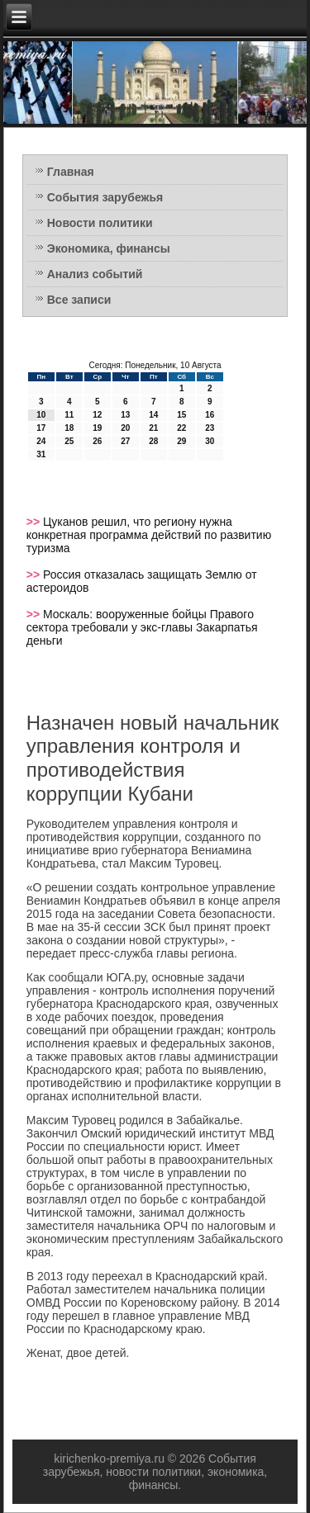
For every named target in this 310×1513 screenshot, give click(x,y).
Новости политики (100, 222)
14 (153, 414)
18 (69, 428)
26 (97, 441)
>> (34, 521)
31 (40, 454)
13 (125, 414)
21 (153, 428)
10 (40, 414)
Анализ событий (95, 274)
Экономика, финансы (108, 248)
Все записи (79, 299)
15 (181, 414)
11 (69, 414)
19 (97, 428)
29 (181, 441)
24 (40, 441)
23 (209, 428)
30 (209, 441)
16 (209, 414)
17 (40, 428)
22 (181, 428)
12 (97, 414)
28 (153, 441)
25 (69, 441)
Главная (70, 171)
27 (125, 441)
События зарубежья (105, 197)
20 (125, 428)
